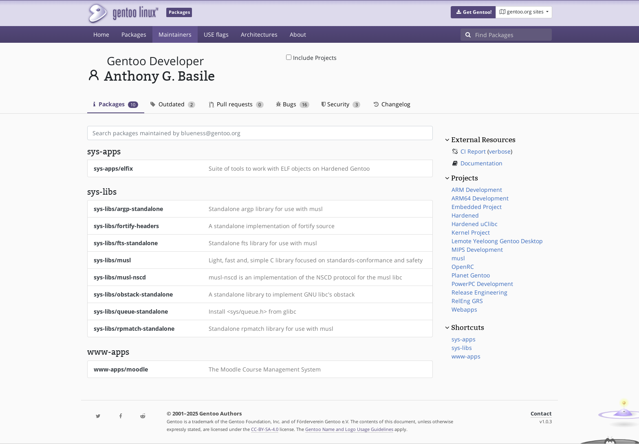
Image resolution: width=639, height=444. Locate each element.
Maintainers (175, 34)
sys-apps (464, 339)
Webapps (464, 309)
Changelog (391, 104)
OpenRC (463, 266)
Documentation (481, 163)
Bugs (293, 104)
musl (458, 258)
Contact (541, 413)
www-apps (466, 356)
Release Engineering (479, 292)
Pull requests (236, 104)
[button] (473, 12)
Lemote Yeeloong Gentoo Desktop (497, 241)
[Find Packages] (513, 35)
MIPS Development (477, 249)
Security (341, 104)
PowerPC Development (482, 284)
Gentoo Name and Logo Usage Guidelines (349, 429)
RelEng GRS (467, 301)
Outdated (173, 104)
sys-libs (462, 348)
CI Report (473, 151)
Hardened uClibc (475, 224)
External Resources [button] (483, 140)
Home (101, 34)
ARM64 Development (480, 198)
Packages (133, 34)
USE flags (216, 34)
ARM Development (477, 189)
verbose (500, 151)
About (298, 34)
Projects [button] (464, 178)
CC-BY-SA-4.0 (264, 429)
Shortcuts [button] (467, 327)
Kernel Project (471, 232)
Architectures (259, 34)
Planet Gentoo (471, 275)
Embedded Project (477, 207)
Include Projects (311, 58)
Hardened (465, 215)
